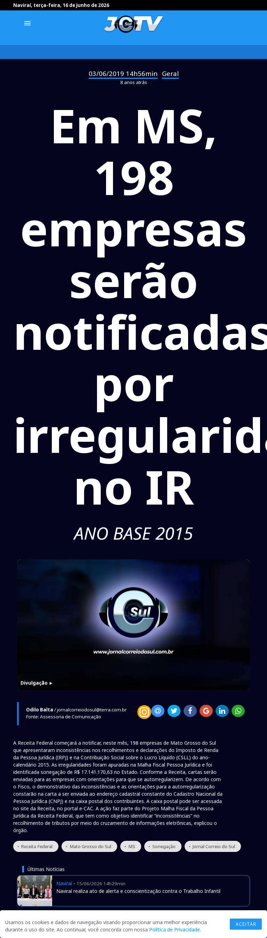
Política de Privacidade (174, 929)
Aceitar (245, 924)
